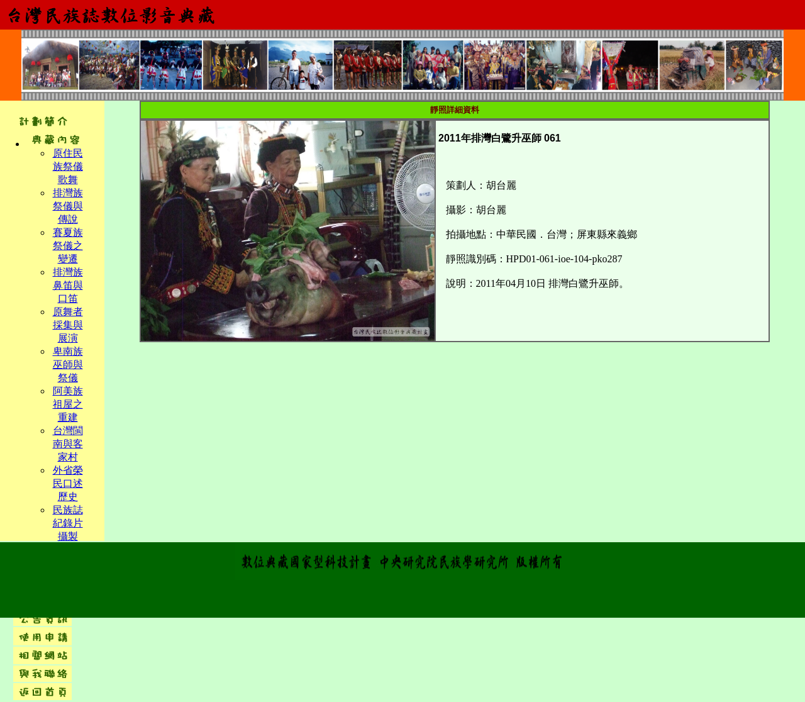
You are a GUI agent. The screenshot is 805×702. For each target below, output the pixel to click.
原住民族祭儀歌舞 (68, 166)
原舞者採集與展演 (68, 324)
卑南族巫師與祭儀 (68, 364)
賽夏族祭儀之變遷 (68, 245)
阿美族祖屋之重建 (68, 404)
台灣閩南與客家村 (68, 443)
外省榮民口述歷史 (68, 483)
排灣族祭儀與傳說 (68, 206)
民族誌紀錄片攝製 (68, 523)
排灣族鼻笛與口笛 (68, 285)
